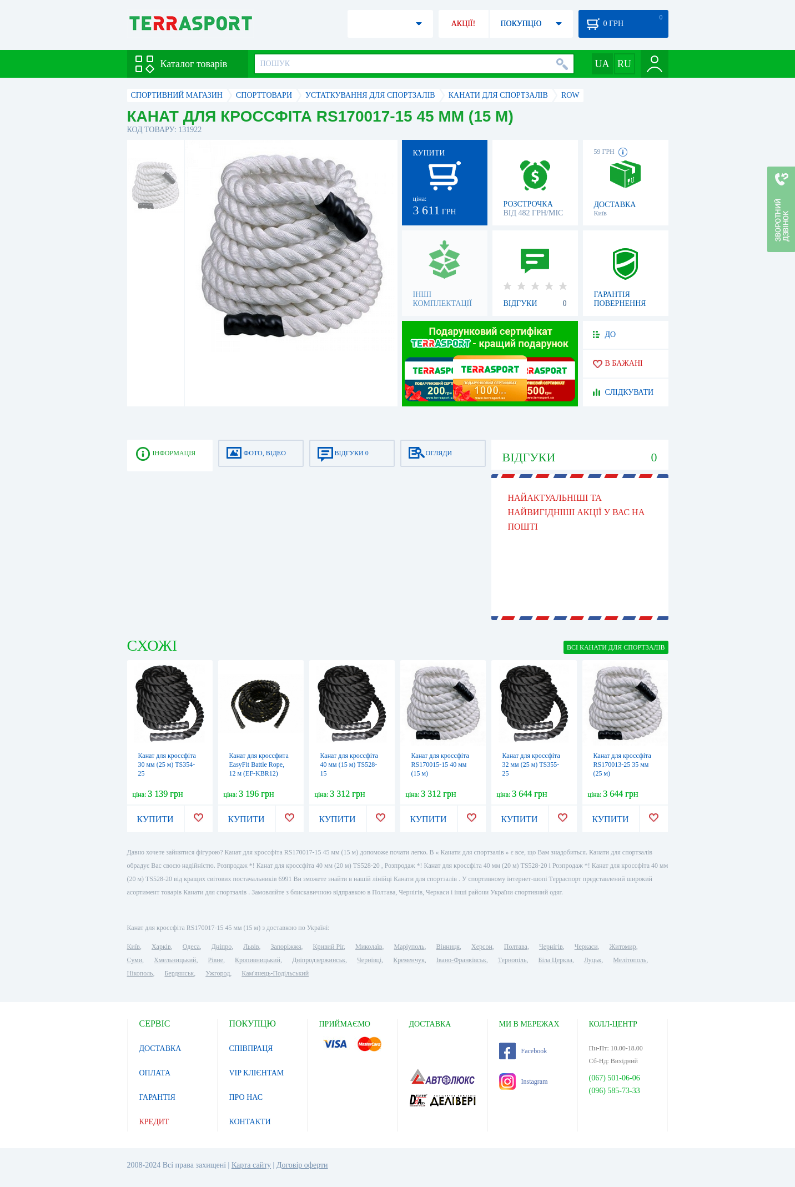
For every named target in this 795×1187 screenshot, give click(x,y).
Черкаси (586, 946)
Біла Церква (555, 960)
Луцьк (593, 960)
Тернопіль (512, 960)
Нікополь (140, 973)
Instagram (523, 1081)
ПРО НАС (246, 1097)
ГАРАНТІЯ (157, 1097)
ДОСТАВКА (160, 1048)
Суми (135, 960)
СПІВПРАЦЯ (251, 1048)
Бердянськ (179, 973)
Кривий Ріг (328, 946)
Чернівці (369, 960)
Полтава (515, 946)
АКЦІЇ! (463, 23)
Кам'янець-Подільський (275, 973)
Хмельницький (175, 960)
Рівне (215, 960)
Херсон (481, 946)
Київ (133, 946)
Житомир (623, 946)
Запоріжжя (285, 946)
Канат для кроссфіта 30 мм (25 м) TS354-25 (167, 764)
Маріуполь (409, 946)
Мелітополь (629, 960)
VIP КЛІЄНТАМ (256, 1073)
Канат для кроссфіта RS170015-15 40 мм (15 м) (440, 764)
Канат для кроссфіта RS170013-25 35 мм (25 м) (622, 764)
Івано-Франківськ (461, 960)
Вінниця (448, 946)
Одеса (191, 946)
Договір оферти (302, 1165)
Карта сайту (251, 1165)
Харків (161, 946)
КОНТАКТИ (250, 1122)
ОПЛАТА (155, 1073)
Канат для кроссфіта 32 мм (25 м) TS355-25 (531, 764)
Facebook (523, 1051)
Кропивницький (257, 960)
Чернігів (551, 946)
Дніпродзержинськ (318, 960)
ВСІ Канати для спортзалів (616, 647)
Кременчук (409, 960)
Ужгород (217, 973)
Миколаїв (368, 946)
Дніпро (222, 946)
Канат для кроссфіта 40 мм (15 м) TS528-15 (349, 764)
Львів (251, 946)
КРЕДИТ (154, 1122)
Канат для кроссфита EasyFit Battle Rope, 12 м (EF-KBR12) (259, 764)
